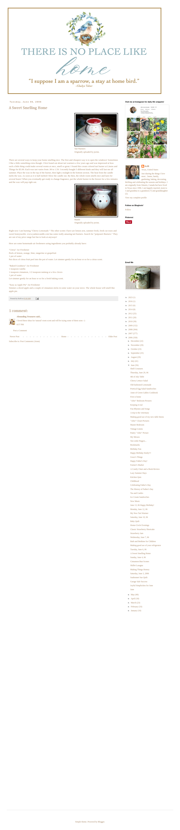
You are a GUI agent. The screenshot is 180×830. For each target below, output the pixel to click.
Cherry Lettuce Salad (139, 380)
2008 (130, 329)
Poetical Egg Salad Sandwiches (143, 389)
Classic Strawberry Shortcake (142, 529)
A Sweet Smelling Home (140, 553)
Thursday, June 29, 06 (139, 372)
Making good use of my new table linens (147, 417)
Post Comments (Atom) (30, 341)
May (133, 594)
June (133, 365)
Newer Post (14, 336)
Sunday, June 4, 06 (138, 557)
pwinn (96, 152)
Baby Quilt (134, 521)
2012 (130, 313)
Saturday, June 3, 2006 (139, 573)
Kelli (147, 166)
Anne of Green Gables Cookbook (144, 392)
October (134, 349)
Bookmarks (135, 445)
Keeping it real (136, 405)
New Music (135, 501)
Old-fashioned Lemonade (140, 385)
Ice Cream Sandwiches (139, 497)
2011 (130, 317)
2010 (130, 321)
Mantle (77, 219)
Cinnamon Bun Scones (139, 561)
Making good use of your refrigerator (145, 545)
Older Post (112, 336)
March (134, 602)
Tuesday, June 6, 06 (138, 549)
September (135, 353)
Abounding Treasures (26, 316)
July (133, 361)
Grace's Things (136, 457)
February (135, 606)
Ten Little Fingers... (138, 441)
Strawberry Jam (136, 533)
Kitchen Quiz (135, 477)
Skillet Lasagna (136, 565)
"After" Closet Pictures (139, 421)
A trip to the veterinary (139, 413)
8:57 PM (20, 324)
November (135, 345)
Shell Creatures (136, 368)
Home (63, 336)
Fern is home (135, 397)
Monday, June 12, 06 (138, 509)
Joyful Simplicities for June (141, 585)
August (134, 357)
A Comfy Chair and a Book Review (145, 469)
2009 (130, 325)
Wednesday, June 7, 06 (139, 537)
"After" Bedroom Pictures (141, 401)
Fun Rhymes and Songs (140, 409)
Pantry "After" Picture (139, 433)
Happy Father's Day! (138, 461)
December (135, 341)
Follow (128, 209)
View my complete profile (136, 197)
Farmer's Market (137, 465)
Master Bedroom (137, 425)
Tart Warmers (79, 148)
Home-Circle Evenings (139, 525)
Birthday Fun (135, 449)
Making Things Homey (139, 569)
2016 (130, 301)
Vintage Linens (136, 429)
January (134, 610)
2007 (130, 333)
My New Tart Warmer (139, 513)
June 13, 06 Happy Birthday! (142, 505)
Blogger (101, 822)
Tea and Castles (136, 493)
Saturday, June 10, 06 (139, 517)
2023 (130, 297)
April (133, 598)
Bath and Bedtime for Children (143, 541)
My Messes (135, 437)
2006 (130, 337)
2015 (130, 305)
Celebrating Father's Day (140, 485)
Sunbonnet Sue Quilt (138, 577)
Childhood (134, 481)
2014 (130, 309)
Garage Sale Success (138, 581)
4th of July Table (137, 377)
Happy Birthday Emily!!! (140, 453)
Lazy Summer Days (138, 473)
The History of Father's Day (141, 489)
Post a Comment (20, 330)
